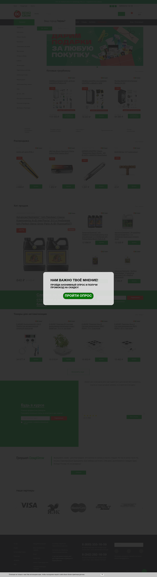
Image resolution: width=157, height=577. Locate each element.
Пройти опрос (78, 295)
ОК (102, 574)
